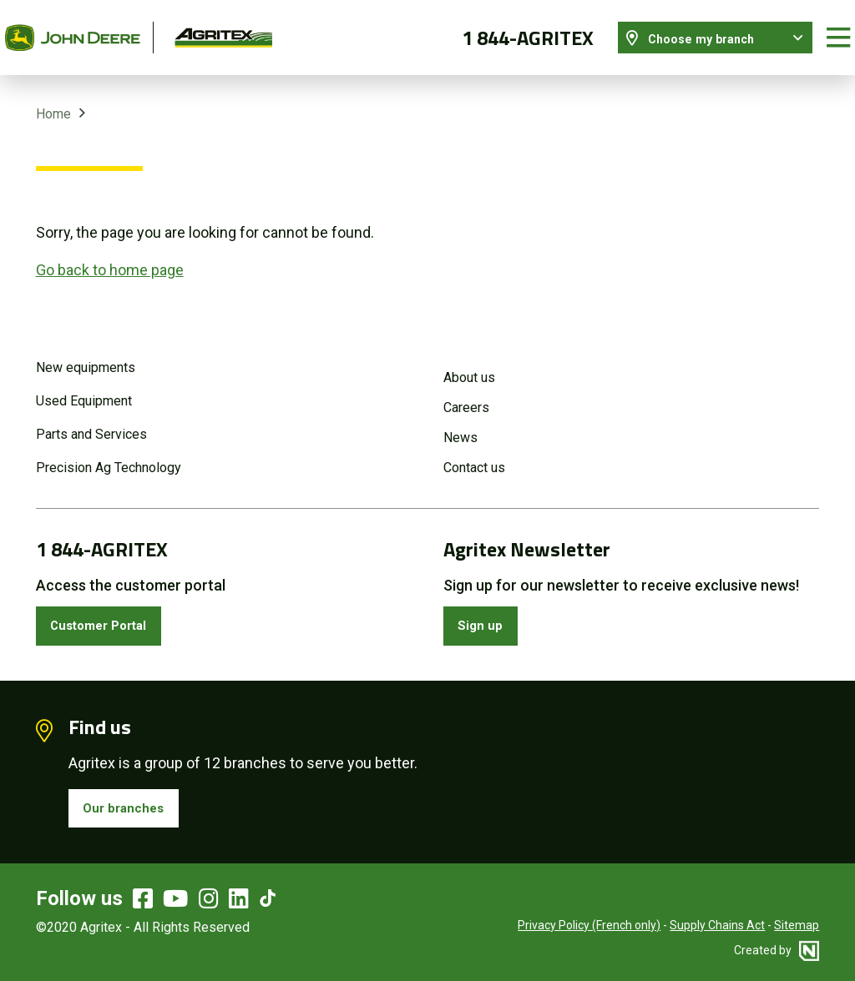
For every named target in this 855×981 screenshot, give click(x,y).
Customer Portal (110, 613)
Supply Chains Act (717, 922)
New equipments (85, 352)
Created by (776, 947)
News (460, 422)
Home (53, 99)
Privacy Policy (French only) (589, 922)
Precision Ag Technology (108, 452)
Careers (466, 392)
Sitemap (796, 922)
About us (469, 362)
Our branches (131, 802)
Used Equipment (84, 386)
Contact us (474, 452)
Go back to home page (110, 255)
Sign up (486, 613)
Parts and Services (91, 419)
